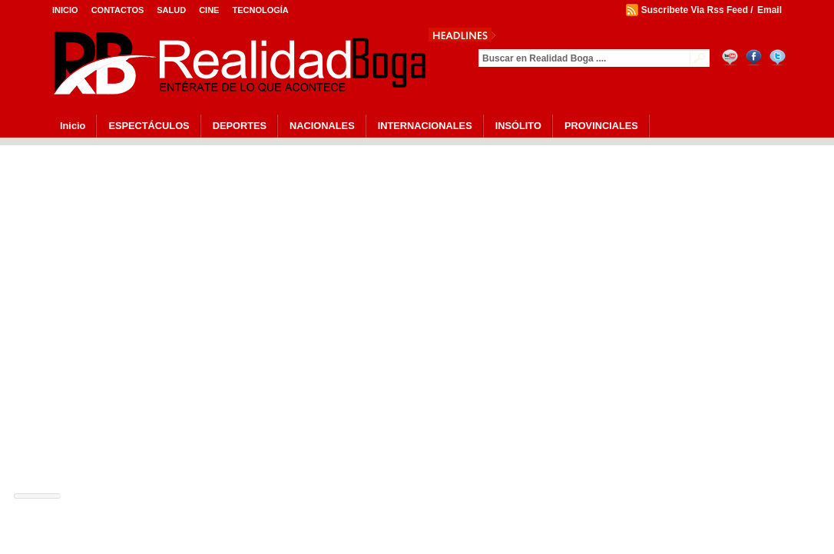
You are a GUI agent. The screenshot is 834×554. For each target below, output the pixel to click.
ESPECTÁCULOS (148, 125)
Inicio (65, 10)
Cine (209, 10)
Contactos (117, 10)
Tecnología (260, 10)
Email (769, 10)
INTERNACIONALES (425, 125)
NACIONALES (322, 125)
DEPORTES (239, 125)
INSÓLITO (518, 125)
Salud (171, 10)
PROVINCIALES (601, 125)
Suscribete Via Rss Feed (694, 10)
